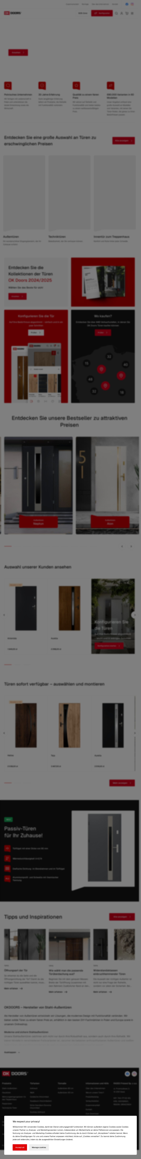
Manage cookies (39, 1147)
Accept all (20, 1147)
